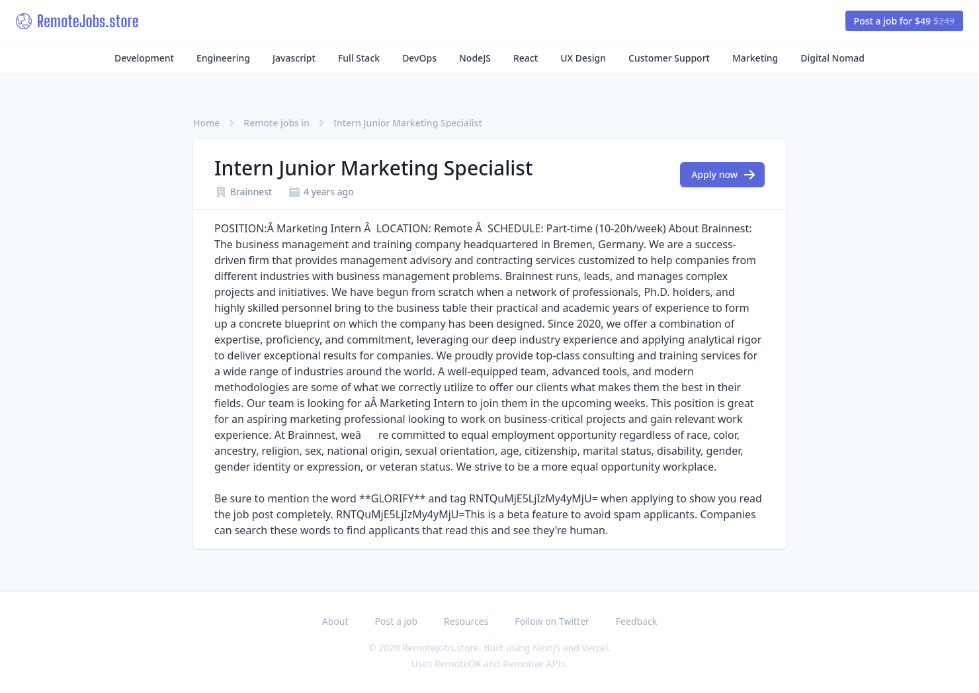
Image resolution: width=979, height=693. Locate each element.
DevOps (419, 58)
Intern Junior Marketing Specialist (407, 122)
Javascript (294, 58)
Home (206, 122)
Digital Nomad (832, 58)
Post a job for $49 (904, 21)
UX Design (583, 58)
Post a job (396, 621)
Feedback (636, 621)
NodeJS (475, 58)
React (525, 58)
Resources (466, 621)
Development (144, 58)
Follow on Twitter (552, 621)
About (335, 621)
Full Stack (359, 58)
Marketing (755, 58)
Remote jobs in (276, 122)
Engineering (223, 58)
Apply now (723, 174)
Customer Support (669, 58)
